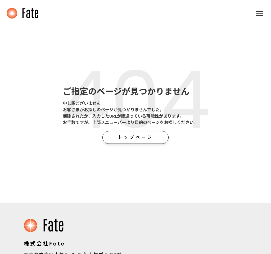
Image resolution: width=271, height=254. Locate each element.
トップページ (135, 137)
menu (259, 13)
